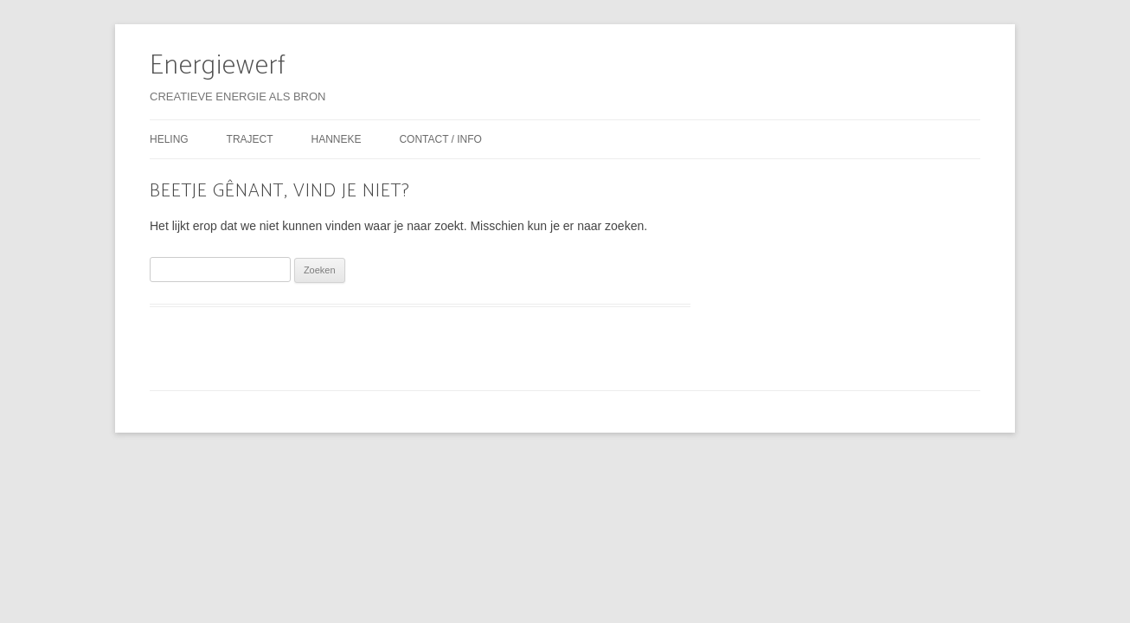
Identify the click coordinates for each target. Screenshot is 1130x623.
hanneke (336, 139)
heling (169, 139)
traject (250, 139)
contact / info (440, 139)
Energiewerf (218, 66)
